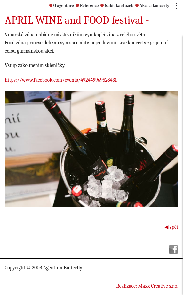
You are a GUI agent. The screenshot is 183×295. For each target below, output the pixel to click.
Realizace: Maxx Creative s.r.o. (147, 286)
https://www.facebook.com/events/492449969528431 (61, 80)
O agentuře (61, 5)
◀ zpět (171, 227)
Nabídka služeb (116, 5)
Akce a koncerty (152, 5)
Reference (87, 5)
